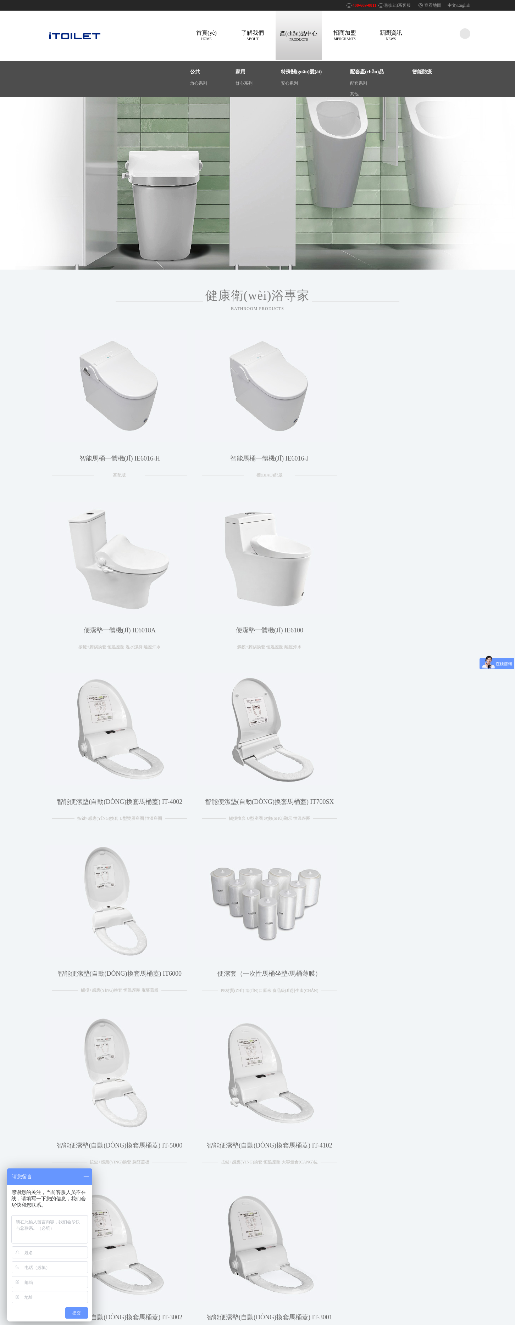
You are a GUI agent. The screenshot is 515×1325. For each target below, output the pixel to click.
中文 (452, 5)
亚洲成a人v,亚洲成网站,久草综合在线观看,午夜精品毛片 (52, 1321)
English (463, 5)
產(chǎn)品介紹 (112, 1225)
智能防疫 (422, 71)
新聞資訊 (391, 35)
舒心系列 (244, 83)
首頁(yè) (206, 35)
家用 (240, 71)
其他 (354, 93)
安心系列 (289, 83)
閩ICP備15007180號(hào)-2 (342, 1298)
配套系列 (358, 83)
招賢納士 (159, 1242)
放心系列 (198, 83)
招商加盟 (345, 35)
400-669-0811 (364, 5)
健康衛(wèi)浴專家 (257, 300)
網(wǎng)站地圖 (166, 1233)
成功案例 (106, 1233)
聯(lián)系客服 (397, 5)
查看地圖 (432, 5)
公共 (195, 71)
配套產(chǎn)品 (367, 71)
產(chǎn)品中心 (299, 35)
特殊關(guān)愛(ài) (301, 71)
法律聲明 (159, 1225)
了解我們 (252, 35)
